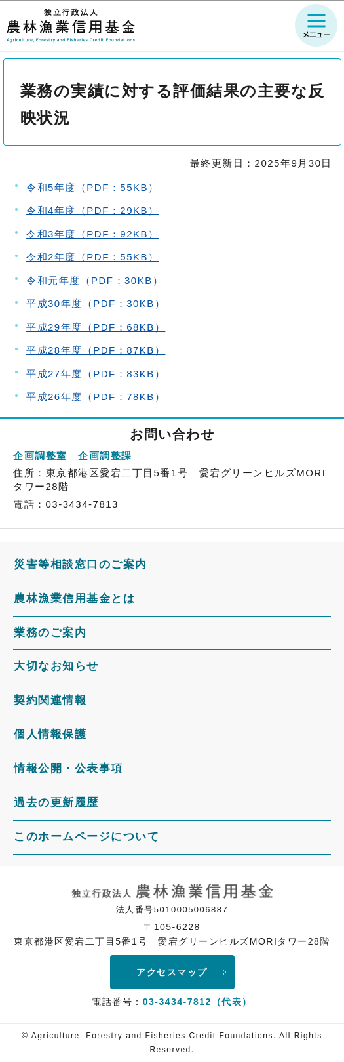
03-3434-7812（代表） (197, 1001)
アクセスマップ (172, 972)
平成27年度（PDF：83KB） (95, 373)
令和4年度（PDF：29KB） (92, 210)
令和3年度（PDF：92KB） (92, 233)
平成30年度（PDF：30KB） (95, 303)
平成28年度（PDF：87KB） (95, 350)
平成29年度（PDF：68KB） (95, 327)
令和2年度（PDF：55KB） (92, 256)
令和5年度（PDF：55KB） (92, 187)
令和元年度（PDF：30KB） (94, 280)
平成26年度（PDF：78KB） (95, 396)
